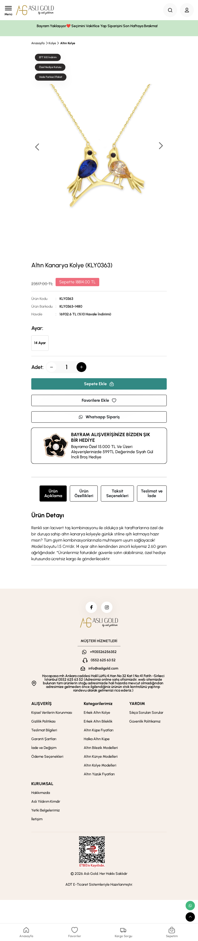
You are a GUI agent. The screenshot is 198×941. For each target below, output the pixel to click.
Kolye (52, 43)
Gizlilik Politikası (43, 723)
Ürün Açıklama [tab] (53, 493)
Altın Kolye (67, 43)
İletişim (36, 820)
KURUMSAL (42, 785)
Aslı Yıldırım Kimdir (45, 803)
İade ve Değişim (43, 749)
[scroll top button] (190, 917)
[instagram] (107, 608)
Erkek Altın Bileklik (98, 723)
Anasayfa (37, 43)
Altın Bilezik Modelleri (101, 749)
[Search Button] (170, 10)
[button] (160, 146)
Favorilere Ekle (99, 400)
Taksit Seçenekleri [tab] (117, 493)
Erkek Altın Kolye (97, 714)
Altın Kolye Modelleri (100, 767)
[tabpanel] (99, 537)
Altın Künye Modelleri (101, 758)
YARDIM (137, 705)
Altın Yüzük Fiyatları (99, 775)
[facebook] (90, 608)
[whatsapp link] (190, 905)
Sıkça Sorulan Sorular (146, 714)
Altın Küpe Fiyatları (98, 732)
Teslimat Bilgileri (44, 732)
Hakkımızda (40, 794)
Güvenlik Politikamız (145, 723)
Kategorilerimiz (98, 705)
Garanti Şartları (43, 740)
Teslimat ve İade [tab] (152, 493)
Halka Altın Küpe (97, 740)
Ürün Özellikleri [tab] (83, 493)
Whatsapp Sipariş (99, 416)
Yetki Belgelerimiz (45, 812)
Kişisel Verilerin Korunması (51, 714)
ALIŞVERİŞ (41, 705)
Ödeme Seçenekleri (47, 758)
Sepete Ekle (99, 383)
